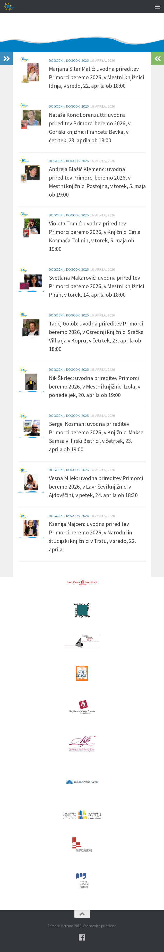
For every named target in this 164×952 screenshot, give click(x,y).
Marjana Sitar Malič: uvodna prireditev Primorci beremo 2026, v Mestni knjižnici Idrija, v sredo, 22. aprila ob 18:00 (96, 77)
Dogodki (56, 60)
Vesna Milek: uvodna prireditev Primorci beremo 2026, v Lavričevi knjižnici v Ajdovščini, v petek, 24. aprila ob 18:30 (96, 486)
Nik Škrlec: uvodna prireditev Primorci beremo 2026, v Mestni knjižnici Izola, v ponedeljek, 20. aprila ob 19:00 (94, 386)
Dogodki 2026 (77, 60)
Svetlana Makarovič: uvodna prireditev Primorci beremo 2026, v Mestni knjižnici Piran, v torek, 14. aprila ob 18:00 (96, 286)
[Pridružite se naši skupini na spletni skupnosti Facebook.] (82, 937)
